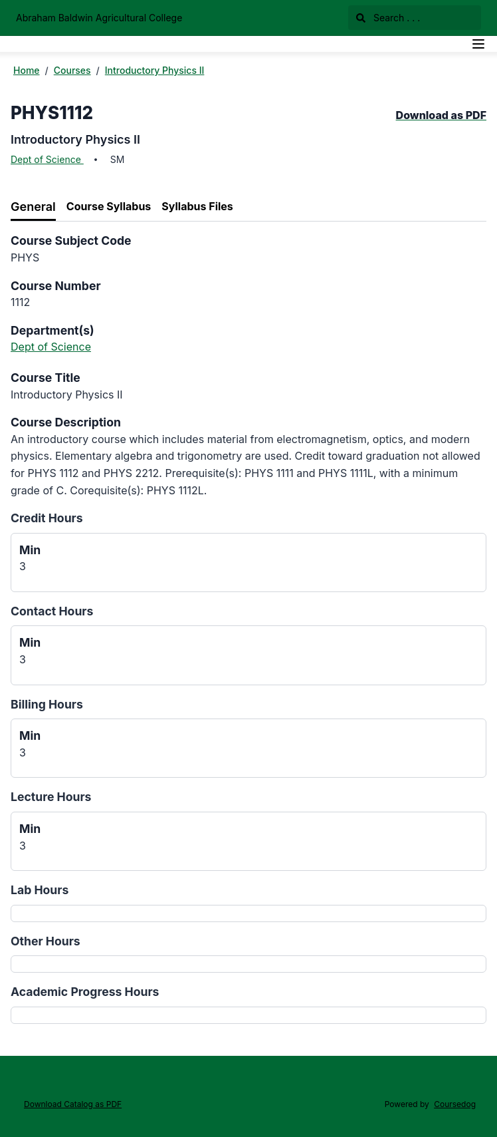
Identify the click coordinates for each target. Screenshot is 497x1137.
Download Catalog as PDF (73, 1104)
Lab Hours (39, 890)
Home (26, 70)
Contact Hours (52, 611)
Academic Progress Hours (85, 992)
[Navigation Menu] (478, 44)
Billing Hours (47, 704)
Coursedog (455, 1104)
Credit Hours (47, 518)
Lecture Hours (51, 797)
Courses (72, 70)
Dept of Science (47, 159)
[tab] (33, 207)
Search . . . (388, 17)
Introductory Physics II (155, 70)
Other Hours (45, 941)
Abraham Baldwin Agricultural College (99, 17)
